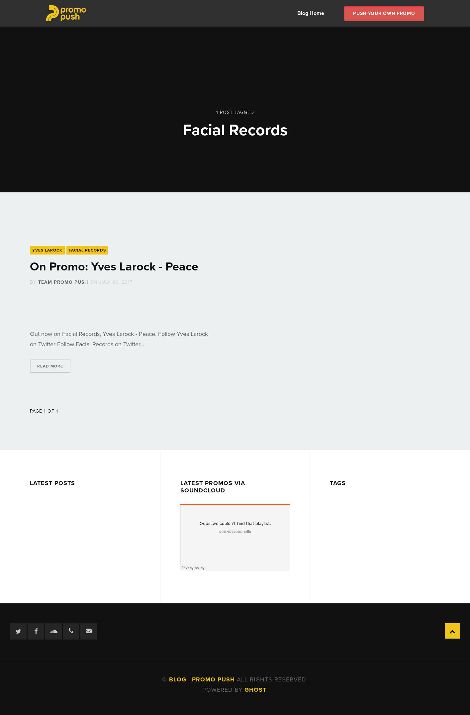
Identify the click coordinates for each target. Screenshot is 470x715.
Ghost (255, 689)
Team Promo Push (63, 282)
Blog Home (310, 13)
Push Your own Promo (384, 13)
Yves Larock (47, 250)
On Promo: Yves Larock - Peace (114, 266)
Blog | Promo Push (203, 679)
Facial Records (87, 250)
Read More (50, 366)
